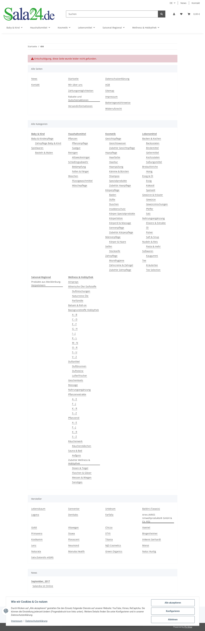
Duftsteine (77, 370)
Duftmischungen (81, 291)
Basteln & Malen (44, 152)
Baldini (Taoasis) (151, 508)
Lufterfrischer (79, 375)
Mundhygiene (116, 260)
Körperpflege (112, 190)
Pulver (149, 232)
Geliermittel (152, 152)
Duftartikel (74, 361)
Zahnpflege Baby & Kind (48, 143)
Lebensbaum (38, 508)
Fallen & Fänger (80, 171)
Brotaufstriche (150, 166)
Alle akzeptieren (173, 602)
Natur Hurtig (149, 551)
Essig (149, 180)
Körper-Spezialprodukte (122, 213)
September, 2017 (40, 581)
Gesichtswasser (117, 143)
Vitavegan (73, 527)
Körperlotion (116, 218)
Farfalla (109, 514)
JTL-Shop (188, 627)
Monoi (145, 545)
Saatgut (76, 147)
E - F (74, 324)
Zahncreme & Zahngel (121, 265)
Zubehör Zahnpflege (120, 269)
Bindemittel (152, 147)
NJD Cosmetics (113, 545)
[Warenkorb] (193, 14)
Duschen (114, 204)
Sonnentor (74, 508)
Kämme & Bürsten (119, 171)
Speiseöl (150, 190)
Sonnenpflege (116, 227)
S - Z (74, 413)
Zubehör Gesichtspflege (122, 147)
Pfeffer (149, 208)
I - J (73, 333)
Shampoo (114, 176)
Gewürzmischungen (157, 204)
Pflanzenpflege (80, 143)
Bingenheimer (150, 533)
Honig (149, 171)
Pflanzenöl (73, 417)
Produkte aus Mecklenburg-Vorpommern (46, 283)
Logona (35, 514)
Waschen (73, 176)
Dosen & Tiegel (80, 468)
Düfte (112, 199)
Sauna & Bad (75, 450)
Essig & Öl (147, 176)
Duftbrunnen (79, 366)
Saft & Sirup (152, 237)
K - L (74, 338)
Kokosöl (150, 185)
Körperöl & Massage (120, 222)
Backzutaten (152, 143)
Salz (148, 213)
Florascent (73, 539)
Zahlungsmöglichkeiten (80, 90)
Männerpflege (112, 237)
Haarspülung (116, 166)
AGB (107, 84)
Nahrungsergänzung (153, 218)
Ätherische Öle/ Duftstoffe (82, 286)
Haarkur (113, 161)
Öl (147, 227)
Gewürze (151, 199)
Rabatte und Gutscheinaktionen (78, 98)
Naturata (36, 551)
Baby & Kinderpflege (42, 138)
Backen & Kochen (151, 138)
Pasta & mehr (153, 246)
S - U (74, 352)
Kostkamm (37, 539)
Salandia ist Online (43, 585)
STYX (107, 533)
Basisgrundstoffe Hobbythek (83, 309)
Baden (112, 194)
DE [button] (171, 3)
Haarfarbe (114, 157)
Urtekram (110, 508)
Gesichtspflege (113, 138)
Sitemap (109, 90)
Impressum (16, 621)
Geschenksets (75, 380)
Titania (109, 539)
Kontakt (196, 3)
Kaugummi (152, 255)
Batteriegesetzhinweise (117, 102)
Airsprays (73, 281)
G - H (74, 328)
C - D (74, 319)
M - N (75, 342)
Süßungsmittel (154, 161)
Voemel (146, 527)
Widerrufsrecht (113, 108)
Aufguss (76, 455)
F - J (74, 403)
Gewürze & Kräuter (152, 194)
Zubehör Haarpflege (120, 185)
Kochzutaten (153, 157)
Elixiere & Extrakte (156, 222)
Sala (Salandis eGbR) (42, 557)
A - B (74, 314)
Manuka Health (76, 551)
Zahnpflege (111, 255)
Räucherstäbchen (81, 445)
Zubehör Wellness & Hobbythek (79, 461)
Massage (73, 384)
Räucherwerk (75, 441)
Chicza (108, 527)
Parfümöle (77, 300)
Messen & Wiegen (81, 477)
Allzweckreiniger (81, 157)
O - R (74, 347)
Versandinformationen (80, 106)
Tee (144, 260)
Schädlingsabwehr (78, 161)
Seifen (108, 246)
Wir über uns (75, 84)
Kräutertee (152, 265)
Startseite (73, 78)
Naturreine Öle (80, 295)
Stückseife (114, 251)
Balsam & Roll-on (77, 305)
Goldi (34, 527)
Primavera (36, 533)
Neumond (73, 545)
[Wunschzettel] (181, 14)
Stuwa (71, 533)
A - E (74, 399)
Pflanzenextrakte (77, 394)
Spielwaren (37, 147)
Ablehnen (173, 619)
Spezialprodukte (118, 180)
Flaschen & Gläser (81, 472)
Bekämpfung (79, 166)
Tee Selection (153, 269)
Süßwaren (147, 251)
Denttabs (73, 514)
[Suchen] (112, 14)
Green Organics (113, 551)
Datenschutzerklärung (36, 621)
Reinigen (73, 152)
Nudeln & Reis (150, 241)
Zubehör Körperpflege (121, 232)
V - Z (74, 356)
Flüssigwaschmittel (82, 180)
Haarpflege (111, 152)
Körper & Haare (117, 241)
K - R (74, 408)
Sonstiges (77, 482)
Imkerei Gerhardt (151, 539)
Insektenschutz (117, 208)
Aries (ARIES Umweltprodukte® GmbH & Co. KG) (157, 518)
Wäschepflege (79, 185)
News (183, 3)
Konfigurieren (173, 611)
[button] (174, 14)
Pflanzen (72, 138)
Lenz (33, 545)
